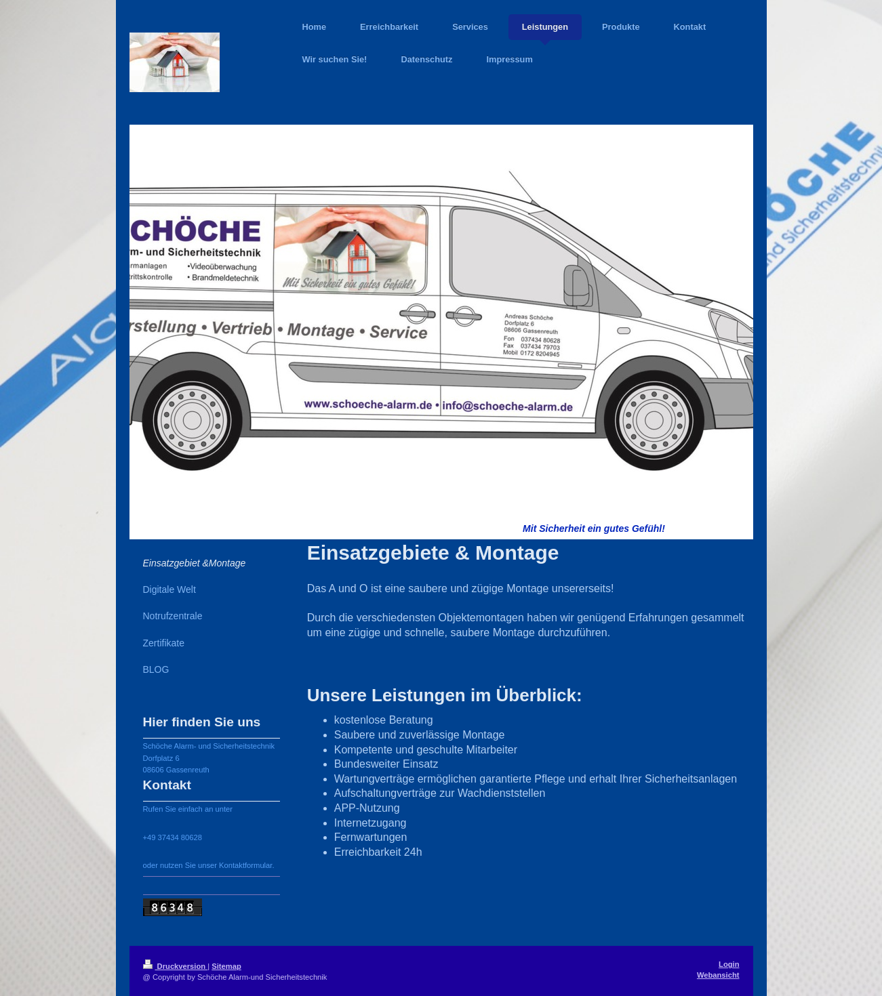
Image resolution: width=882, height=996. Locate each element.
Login (729, 964)
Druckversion (175, 966)
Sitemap (226, 966)
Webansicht (718, 975)
